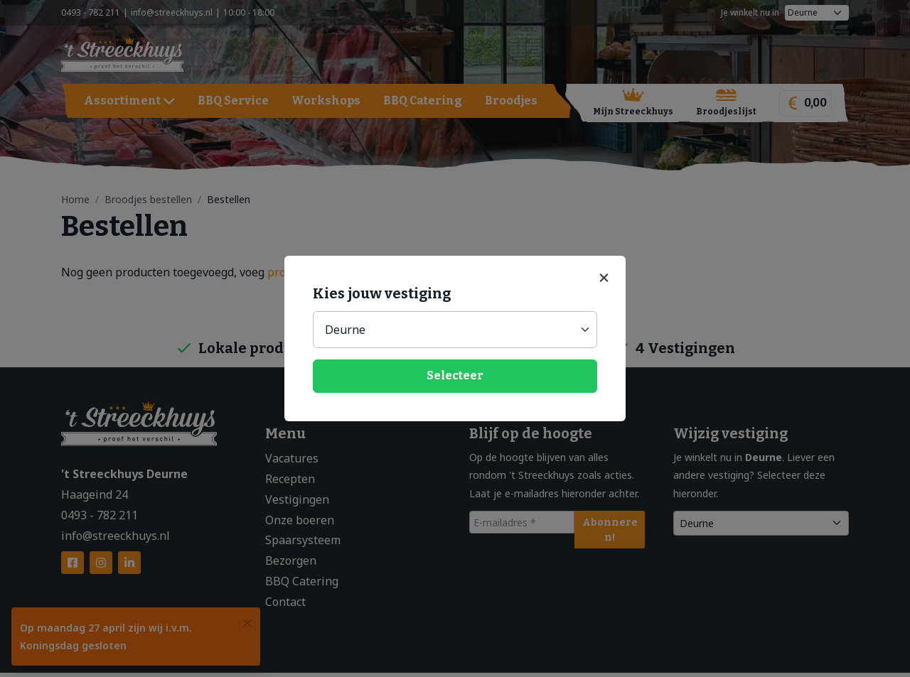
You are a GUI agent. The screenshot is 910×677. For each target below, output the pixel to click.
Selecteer (455, 375)
